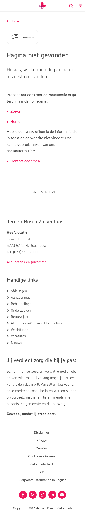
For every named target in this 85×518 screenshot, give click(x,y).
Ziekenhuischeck (41, 464)
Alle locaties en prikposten (27, 262)
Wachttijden (19, 330)
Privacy (41, 440)
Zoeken (16, 111)
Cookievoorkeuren (41, 456)
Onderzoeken (21, 310)
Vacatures (18, 336)
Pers (41, 472)
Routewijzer (20, 317)
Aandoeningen (22, 297)
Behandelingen (22, 304)
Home (15, 121)
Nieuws (16, 343)
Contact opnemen (25, 161)
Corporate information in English (42, 480)
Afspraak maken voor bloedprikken (37, 323)
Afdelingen (19, 291)
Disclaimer (41, 432)
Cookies (41, 448)
